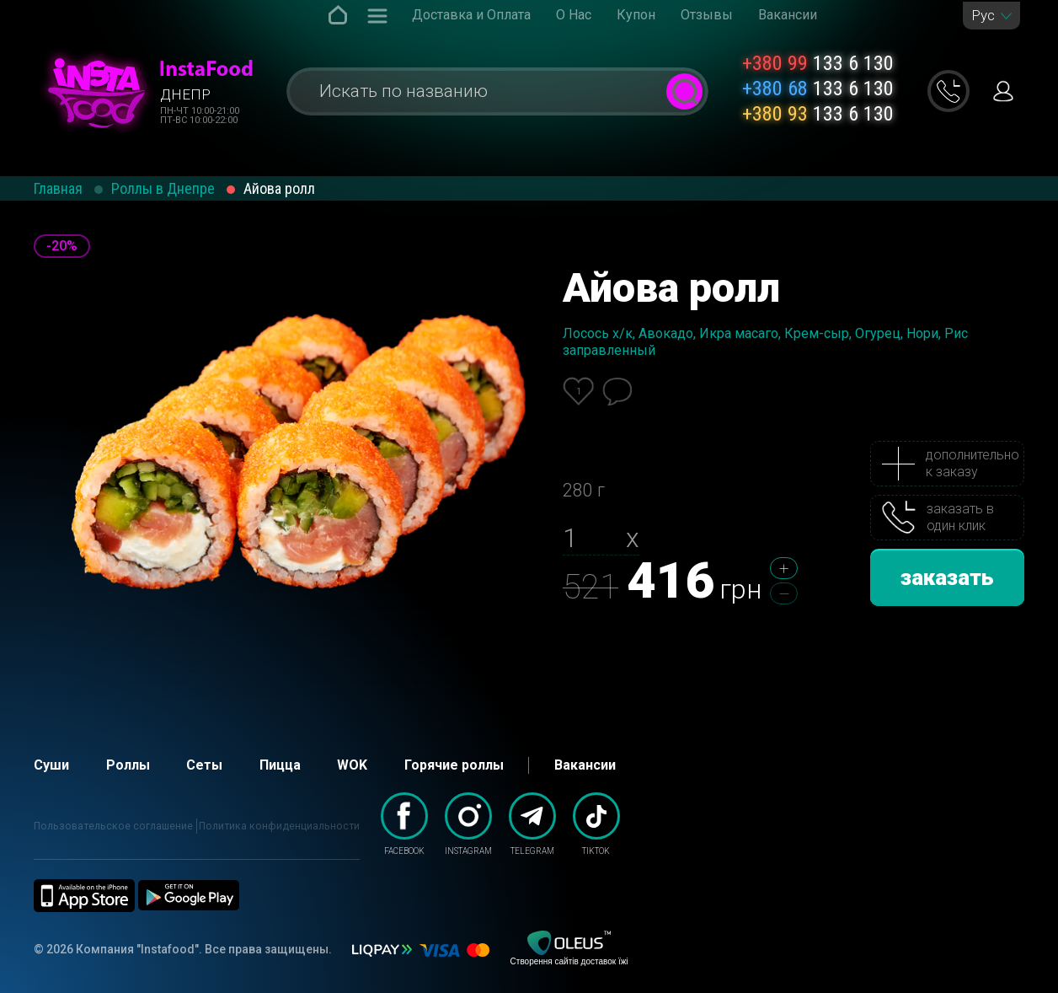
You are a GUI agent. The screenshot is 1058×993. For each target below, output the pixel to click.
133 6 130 (818, 63)
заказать (947, 577)
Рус (983, 15)
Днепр (185, 94)
